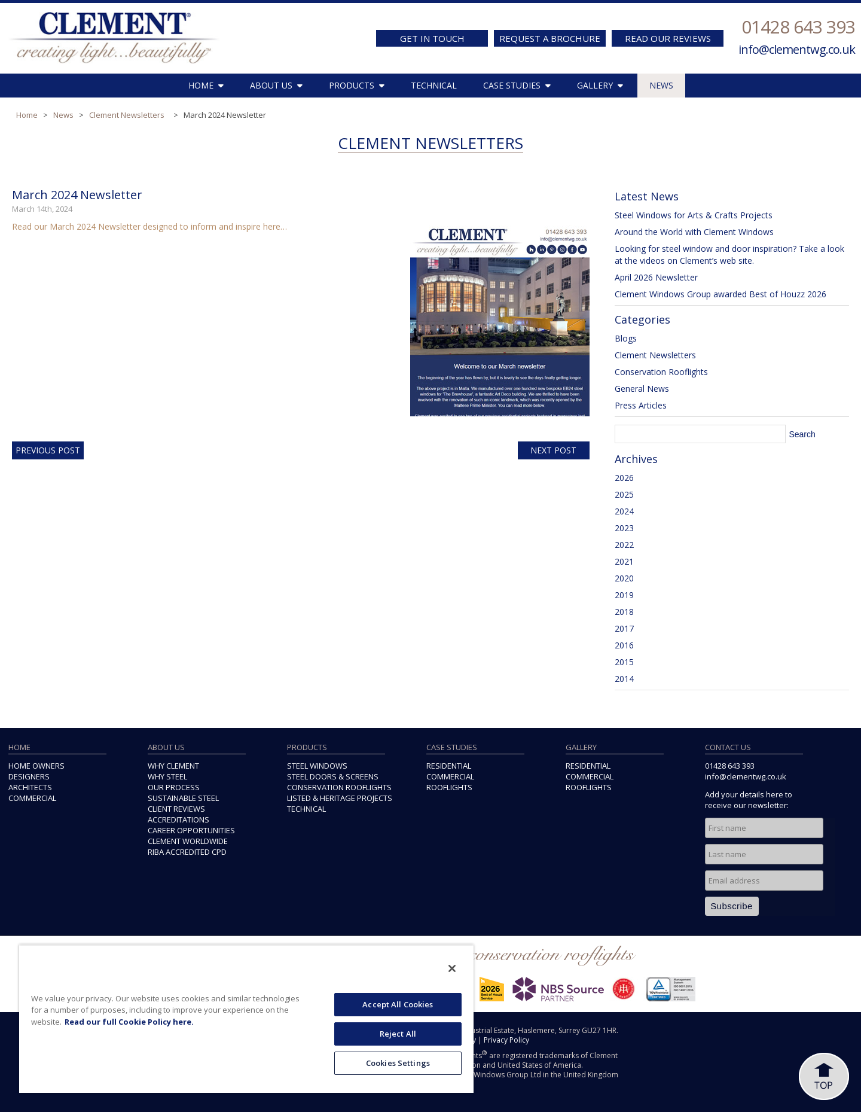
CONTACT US (728, 747)
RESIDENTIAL (448, 765)
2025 (624, 494)
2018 (624, 611)
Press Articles (641, 405)
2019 (624, 595)
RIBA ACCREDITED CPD (187, 851)
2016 (624, 645)
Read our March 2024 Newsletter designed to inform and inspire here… (149, 226)
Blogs (626, 338)
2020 (624, 578)
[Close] (452, 968)
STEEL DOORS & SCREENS (332, 776)
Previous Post (48, 450)
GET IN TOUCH (432, 38)
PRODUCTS (356, 85)
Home (27, 114)
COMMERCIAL (32, 798)
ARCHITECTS (30, 787)
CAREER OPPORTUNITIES (191, 830)
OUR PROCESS (174, 787)
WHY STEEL (167, 776)
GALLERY (600, 85)
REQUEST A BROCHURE (549, 38)
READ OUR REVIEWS (668, 38)
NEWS (661, 85)
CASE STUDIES (517, 85)
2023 (624, 528)
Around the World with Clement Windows (694, 231)
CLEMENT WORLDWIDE (188, 841)
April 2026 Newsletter (656, 277)
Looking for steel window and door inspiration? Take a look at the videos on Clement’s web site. (729, 254)
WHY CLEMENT (173, 765)
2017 (624, 628)
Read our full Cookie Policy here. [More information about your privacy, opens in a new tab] (129, 1021)
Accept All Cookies (397, 1004)
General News (642, 388)
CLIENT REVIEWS (176, 808)
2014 (624, 678)
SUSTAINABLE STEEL (183, 798)
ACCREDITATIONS (178, 819)
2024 (624, 511)
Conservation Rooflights (661, 371)
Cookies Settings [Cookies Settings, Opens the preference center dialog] (398, 1063)
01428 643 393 (798, 26)
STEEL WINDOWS (317, 765)
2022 (624, 544)
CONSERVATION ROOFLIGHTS (339, 787)
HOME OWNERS (36, 765)
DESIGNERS (29, 776)
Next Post (553, 450)
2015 (624, 662)
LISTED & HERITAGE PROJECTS (339, 798)
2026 (624, 477)
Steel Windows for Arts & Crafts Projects (694, 215)
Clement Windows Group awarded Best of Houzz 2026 (720, 294)
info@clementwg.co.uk (796, 49)
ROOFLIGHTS (449, 787)
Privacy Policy (506, 1040)
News (63, 114)
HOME (206, 85)
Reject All (398, 1033)
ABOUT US (276, 85)
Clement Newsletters (126, 114)
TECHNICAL (434, 85)
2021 (624, 561)
